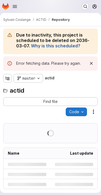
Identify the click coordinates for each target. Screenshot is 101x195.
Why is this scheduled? (55, 45)
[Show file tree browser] (7, 78)
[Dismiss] (91, 63)
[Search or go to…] (85, 6)
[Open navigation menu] (15, 6)
